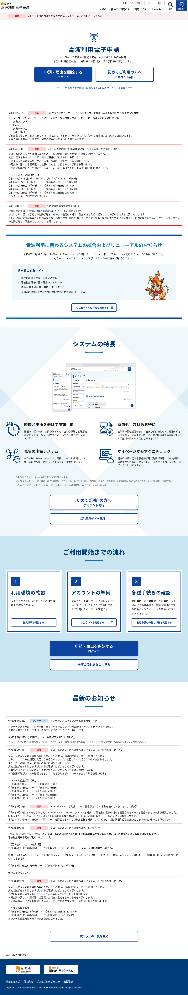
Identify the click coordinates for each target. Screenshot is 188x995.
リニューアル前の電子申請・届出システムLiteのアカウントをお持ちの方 (94, 88)
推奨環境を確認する (33, 622)
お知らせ (104, 9)
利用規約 (28, 981)
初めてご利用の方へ (131, 74)
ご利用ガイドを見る (92, 518)
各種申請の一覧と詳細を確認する (154, 622)
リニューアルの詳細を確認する (95, 307)
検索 (170, 8)
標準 (138, 3)
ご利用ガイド (139, 9)
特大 (160, 3)
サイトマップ (13, 981)
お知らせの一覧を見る (94, 936)
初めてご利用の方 (120, 9)
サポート (156, 9)
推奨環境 (68, 981)
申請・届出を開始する (68, 74)
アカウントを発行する (97, 622)
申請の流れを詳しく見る (94, 664)
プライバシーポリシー (48, 981)
